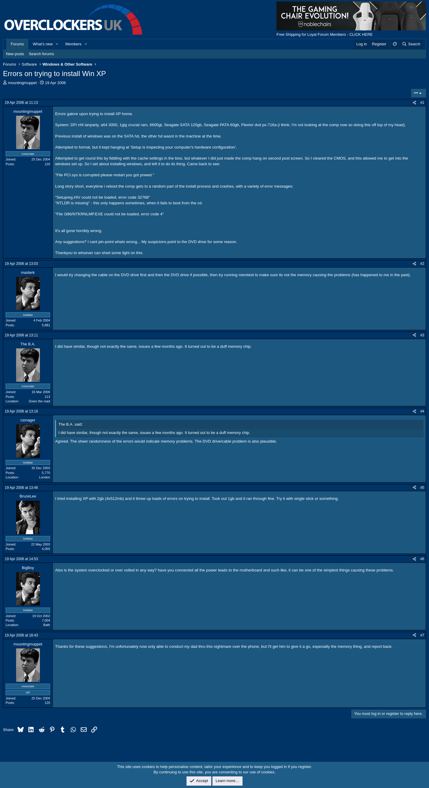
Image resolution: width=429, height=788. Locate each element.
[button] (57, 44)
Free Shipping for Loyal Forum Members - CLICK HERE (324, 34)
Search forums (41, 54)
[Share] (414, 102)
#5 (422, 488)
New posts (15, 54)
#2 (422, 264)
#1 (422, 103)
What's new (43, 44)
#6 (422, 559)
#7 (422, 635)
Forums (17, 44)
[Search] (411, 44)
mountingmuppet (22, 83)
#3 (422, 335)
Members (73, 44)
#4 (422, 411)
